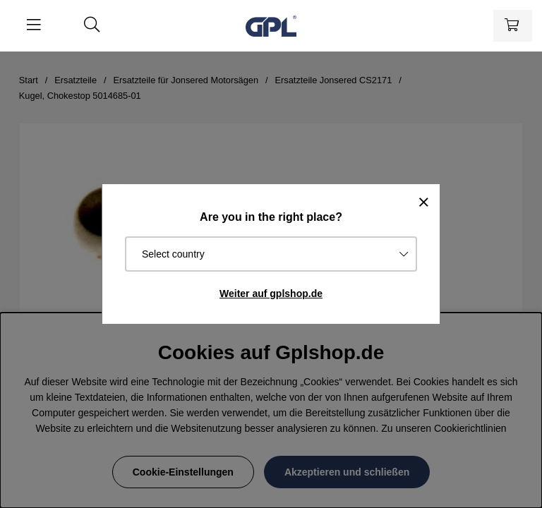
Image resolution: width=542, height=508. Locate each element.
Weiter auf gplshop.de (271, 293)
